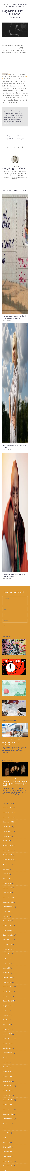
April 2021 (6, 878)
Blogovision (10, 136)
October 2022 (7, 827)
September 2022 (8, 831)
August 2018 (7, 1006)
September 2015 (8, 1119)
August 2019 (7, 954)
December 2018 (8, 987)
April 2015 (6, 1142)
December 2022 (8, 817)
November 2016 (8, 1090)
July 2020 (6, 911)
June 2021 (6, 874)
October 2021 (7, 855)
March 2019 (7, 973)
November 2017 (8, 1043)
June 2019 (6, 963)
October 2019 (7, 944)
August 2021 (7, 864)
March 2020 (7, 921)
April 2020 (6, 916)
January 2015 (7, 1156)
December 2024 (8, 808)
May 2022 (6, 841)
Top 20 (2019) (10, 139)
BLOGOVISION (11, 6)
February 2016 (8, 1105)
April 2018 (6, 1024)
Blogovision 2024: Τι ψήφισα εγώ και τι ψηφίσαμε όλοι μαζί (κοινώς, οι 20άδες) (15, 783)
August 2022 (7, 836)
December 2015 (8, 1109)
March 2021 (7, 883)
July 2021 (6, 869)
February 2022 (8, 845)
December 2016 (8, 1086)
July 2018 (6, 1010)
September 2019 (8, 949)
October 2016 (7, 1095)
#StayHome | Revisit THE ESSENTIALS (11, 743)
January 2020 (7, 930)
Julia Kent (20, 136)
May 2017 (6, 1067)
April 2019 (6, 968)
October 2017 (7, 1048)
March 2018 (7, 1029)
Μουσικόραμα (20, 139)
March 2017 (7, 1072)
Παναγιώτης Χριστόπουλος (20, 4)
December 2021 (8, 850)
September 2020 (8, 907)
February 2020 (8, 926)
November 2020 (8, 902)
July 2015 (6, 1128)
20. (9, 74)
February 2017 (8, 1076)
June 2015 (6, 1133)
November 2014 (8, 1166)
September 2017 (8, 1053)
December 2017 (8, 1039)
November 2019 (8, 940)
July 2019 (6, 958)
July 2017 (6, 1062)
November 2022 (8, 822)
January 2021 (7, 893)
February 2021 (8, 888)
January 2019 (7, 982)
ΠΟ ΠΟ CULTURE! (17, 6)
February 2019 (8, 977)
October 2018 (7, 996)
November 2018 (8, 991)
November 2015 (8, 1114)
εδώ (11, 123)
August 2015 (7, 1123)
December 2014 (8, 1161)
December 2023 (8, 812)
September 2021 (8, 860)
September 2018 (8, 1001)
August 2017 (7, 1057)
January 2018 (7, 1034)
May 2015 (6, 1138)
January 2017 (7, 1081)
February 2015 (7, 1152)
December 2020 (8, 897)
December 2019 (8, 935)
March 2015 (7, 1147)
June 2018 (6, 1015)
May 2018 (6, 1020)
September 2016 (8, 1100)
